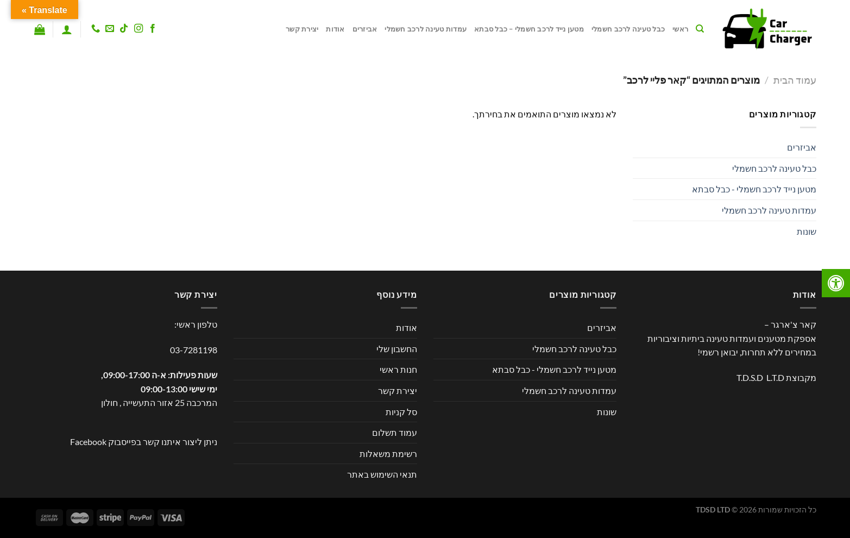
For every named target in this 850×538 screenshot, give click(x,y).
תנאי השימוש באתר (382, 474)
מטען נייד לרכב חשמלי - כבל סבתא (754, 189)
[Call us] (95, 29)
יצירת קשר (302, 28)
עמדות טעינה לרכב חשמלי (426, 28)
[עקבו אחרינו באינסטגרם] (138, 29)
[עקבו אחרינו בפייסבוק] (152, 29)
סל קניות (401, 411)
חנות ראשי (398, 369)
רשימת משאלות (388, 453)
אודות (335, 28)
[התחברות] (66, 29)
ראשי (680, 28)
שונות (806, 231)
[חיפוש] (700, 28)
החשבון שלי (396, 348)
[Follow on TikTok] (123, 29)
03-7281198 (193, 350)
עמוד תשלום (394, 432)
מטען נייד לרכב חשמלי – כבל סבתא (529, 28)
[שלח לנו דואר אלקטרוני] (109, 29)
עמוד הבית (794, 80)
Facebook (88, 441)
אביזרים (364, 28)
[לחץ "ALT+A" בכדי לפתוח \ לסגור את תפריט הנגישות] (836, 283)
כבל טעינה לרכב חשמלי (628, 28)
